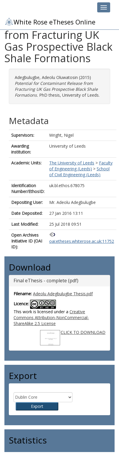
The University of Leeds (71, 163)
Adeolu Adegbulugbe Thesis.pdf (63, 293)
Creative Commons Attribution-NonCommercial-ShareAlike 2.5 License (51, 317)
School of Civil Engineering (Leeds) (79, 171)
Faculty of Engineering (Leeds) (81, 166)
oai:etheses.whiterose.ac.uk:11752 (81, 241)
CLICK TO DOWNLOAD (83, 332)
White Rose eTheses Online (49, 21)
